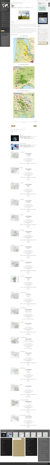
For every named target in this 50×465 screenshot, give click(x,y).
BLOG (43, 2)
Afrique (41, 5)
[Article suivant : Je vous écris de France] (35, 126)
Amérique (44, 5)
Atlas (39, 32)
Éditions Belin (13, 5)
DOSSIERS (39, 2)
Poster (39, 28)
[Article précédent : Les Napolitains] (13, 126)
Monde (39, 5)
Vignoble (12, 6)
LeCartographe (43, 39)
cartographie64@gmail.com (28, 191)
